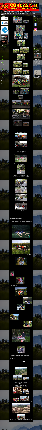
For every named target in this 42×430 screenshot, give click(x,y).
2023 (2, 57)
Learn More (32, 1)
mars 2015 (3, 74)
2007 (2, 83)
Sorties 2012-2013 (2, 52)
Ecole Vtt (11, 13)
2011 (2, 80)
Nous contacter (34, 13)
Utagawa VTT (35, 20)
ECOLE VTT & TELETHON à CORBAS (14, 16)
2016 (2, 62)
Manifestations (15, 13)
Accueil (2, 13)
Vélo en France (35, 18)
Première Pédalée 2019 (36, 49)
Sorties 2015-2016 (2, 50)
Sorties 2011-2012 (2, 53)
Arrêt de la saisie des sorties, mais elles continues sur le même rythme (4, 46)
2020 (2, 59)
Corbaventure (19, 13)
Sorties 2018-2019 (2, 48)
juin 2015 (3, 71)
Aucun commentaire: (19, 361)
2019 (2, 60)
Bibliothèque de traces (3, 14)
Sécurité (27, 13)
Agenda (30, 13)
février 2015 (3, 75)
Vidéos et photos (23, 13)
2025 (2, 56)
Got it (34, 1)
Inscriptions (8, 13)
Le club (5, 13)
